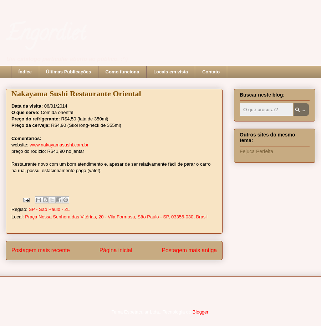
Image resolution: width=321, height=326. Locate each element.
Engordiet (45, 35)
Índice (25, 71)
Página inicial (116, 250)
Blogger (200, 312)
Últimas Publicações (68, 71)
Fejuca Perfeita (256, 151)
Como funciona (122, 71)
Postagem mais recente (40, 250)
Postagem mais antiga (189, 250)
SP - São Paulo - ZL (49, 209)
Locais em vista (170, 71)
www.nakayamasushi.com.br (59, 145)
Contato (211, 71)
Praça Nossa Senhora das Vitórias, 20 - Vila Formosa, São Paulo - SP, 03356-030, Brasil (116, 216)
